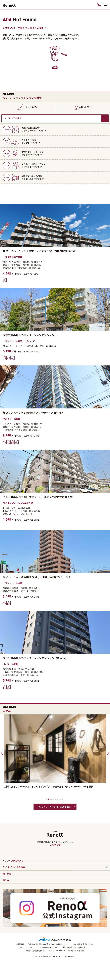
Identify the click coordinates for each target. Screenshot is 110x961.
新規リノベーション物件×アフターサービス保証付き (33, 412)
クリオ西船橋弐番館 (12, 257)
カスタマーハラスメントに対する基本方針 (66, 951)
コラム (6, 880)
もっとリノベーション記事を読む (55, 807)
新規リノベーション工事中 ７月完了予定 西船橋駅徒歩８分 (39, 251)
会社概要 (20, 944)
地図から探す (85, 107)
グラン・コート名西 (12, 583)
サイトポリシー (25, 947)
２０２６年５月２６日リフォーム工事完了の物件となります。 (39, 497)
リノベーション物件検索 (14, 867)
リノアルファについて (13, 861)
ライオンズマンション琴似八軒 (18, 503)
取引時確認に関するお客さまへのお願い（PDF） (48, 944)
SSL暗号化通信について (83, 944)
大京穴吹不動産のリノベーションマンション (28, 335)
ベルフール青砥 (10, 664)
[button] (1, 752)
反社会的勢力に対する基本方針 (74, 947)
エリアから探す (31, 107)
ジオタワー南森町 (11, 419)
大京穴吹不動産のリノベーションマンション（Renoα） (35, 658)
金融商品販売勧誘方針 (35, 951)
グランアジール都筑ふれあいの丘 (19, 341)
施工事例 (7, 873)
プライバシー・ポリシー (47, 947)
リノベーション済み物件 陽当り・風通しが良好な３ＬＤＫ (37, 577)
